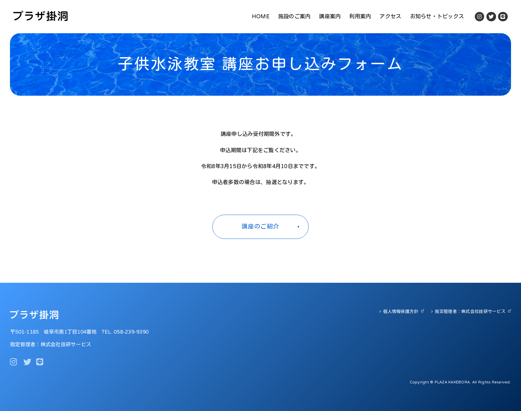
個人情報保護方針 (400, 311)
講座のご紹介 (260, 226)
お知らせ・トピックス (437, 16)
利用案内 (360, 16)
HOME (260, 16)
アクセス (390, 16)
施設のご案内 (294, 16)
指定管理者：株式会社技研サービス (470, 311)
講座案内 (330, 16)
